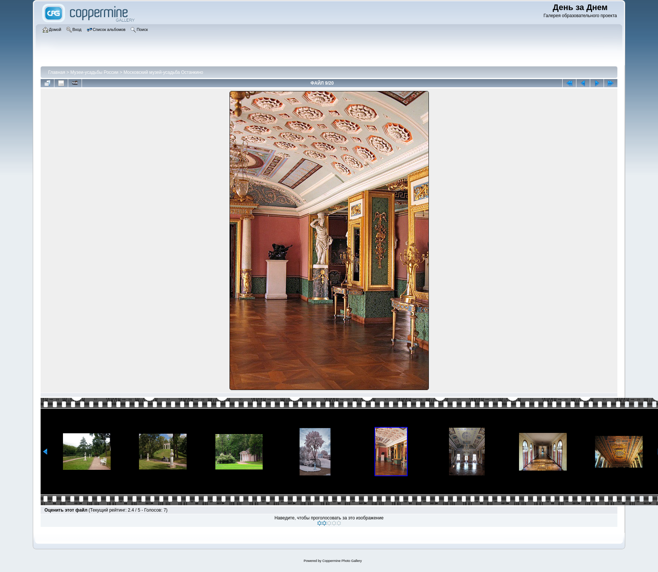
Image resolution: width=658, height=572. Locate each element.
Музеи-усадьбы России (94, 72)
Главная (56, 72)
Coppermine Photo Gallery (342, 561)
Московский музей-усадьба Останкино (163, 72)
